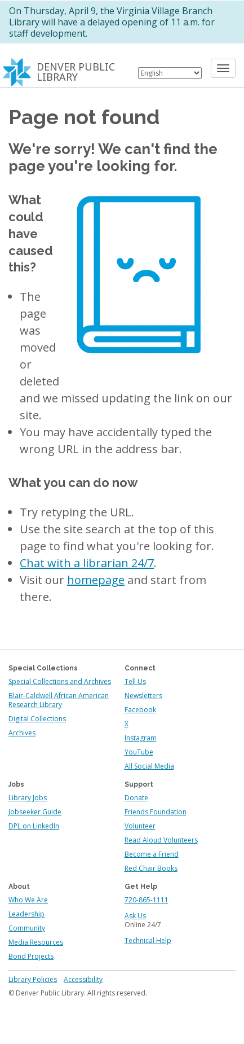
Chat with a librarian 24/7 (87, 563)
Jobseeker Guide (34, 812)
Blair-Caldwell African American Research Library (58, 700)
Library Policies (32, 979)
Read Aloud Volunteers (161, 840)
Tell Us (135, 681)
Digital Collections (37, 718)
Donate (136, 797)
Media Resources (35, 942)
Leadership (26, 914)
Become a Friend (152, 854)
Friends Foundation (156, 812)
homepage (96, 579)
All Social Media (149, 766)
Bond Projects (31, 956)
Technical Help (148, 940)
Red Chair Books (151, 868)
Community (26, 928)
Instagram (141, 738)
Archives (22, 733)
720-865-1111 (146, 900)
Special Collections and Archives (59, 681)
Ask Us (135, 915)
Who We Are (28, 900)
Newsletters (143, 695)
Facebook (140, 709)
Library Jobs (27, 797)
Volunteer (140, 826)
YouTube (139, 752)
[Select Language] (170, 73)
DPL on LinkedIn (33, 826)
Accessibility (83, 979)
